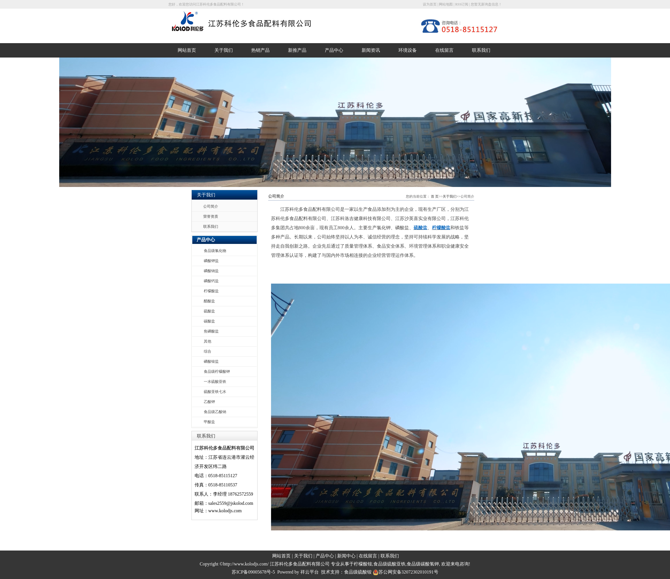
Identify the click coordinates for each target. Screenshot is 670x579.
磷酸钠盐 (211, 271)
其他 (207, 341)
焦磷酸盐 (211, 331)
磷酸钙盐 (211, 281)
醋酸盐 (209, 301)
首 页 (435, 196)
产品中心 (334, 50)
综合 (207, 351)
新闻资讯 (371, 50)
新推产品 (297, 50)
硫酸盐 (209, 311)
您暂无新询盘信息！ (486, 4)
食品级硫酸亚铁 (389, 563)
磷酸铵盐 (211, 361)
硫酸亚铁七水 (215, 391)
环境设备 (407, 50)
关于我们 (223, 50)
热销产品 (260, 50)
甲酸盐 (209, 422)
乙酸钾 (209, 402)
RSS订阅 (461, 4)
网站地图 (446, 4)
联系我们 (481, 50)
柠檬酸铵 (363, 563)
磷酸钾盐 (211, 261)
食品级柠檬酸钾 (217, 371)
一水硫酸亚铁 (215, 381)
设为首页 (430, 4)
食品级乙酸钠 (215, 412)
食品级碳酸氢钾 (423, 563)
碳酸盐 (209, 321)
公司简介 (210, 206)
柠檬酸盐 (211, 291)
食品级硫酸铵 (358, 572)
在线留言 (444, 50)
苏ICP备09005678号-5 (253, 572)
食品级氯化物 (215, 251)
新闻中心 (346, 555)
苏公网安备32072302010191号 (405, 572)
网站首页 (187, 50)
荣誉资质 (210, 216)
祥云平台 (309, 572)
